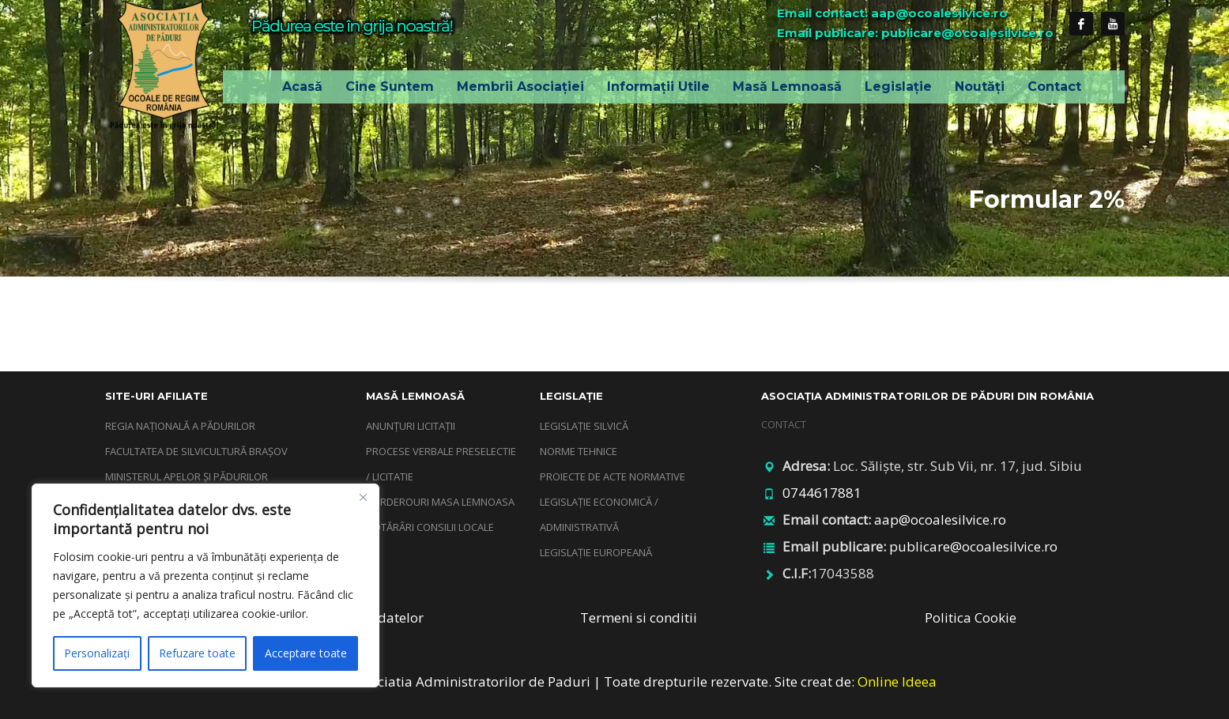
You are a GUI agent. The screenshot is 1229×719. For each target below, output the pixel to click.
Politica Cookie (970, 617)
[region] (205, 585)
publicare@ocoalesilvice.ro (973, 546)
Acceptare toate (306, 653)
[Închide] (362, 496)
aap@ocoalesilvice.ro (940, 519)
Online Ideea (897, 681)
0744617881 (821, 493)
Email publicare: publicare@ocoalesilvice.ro (915, 32)
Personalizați (97, 653)
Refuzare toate (197, 653)
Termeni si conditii (638, 617)
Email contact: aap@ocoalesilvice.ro (892, 13)
